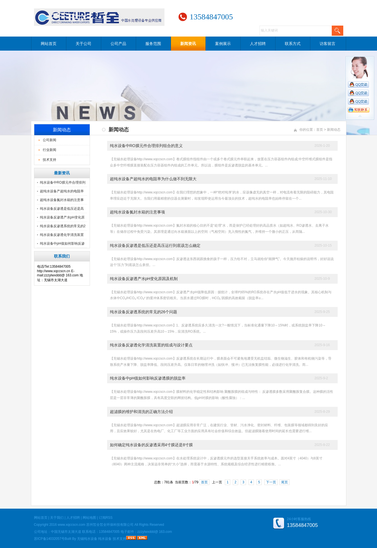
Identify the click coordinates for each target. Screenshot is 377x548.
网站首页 (49, 43)
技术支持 (49, 160)
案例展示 (223, 43)
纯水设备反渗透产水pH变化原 (62, 217)
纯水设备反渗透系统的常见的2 (63, 226)
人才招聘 (258, 43)
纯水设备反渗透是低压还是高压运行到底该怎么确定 (155, 245)
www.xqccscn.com (71, 525)
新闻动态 (333, 130)
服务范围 (153, 43)
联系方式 (293, 43)
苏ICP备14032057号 (49, 539)
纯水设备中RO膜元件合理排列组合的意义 (146, 145)
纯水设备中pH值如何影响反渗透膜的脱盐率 (148, 378)
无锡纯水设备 (87, 539)
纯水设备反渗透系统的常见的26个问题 (143, 312)
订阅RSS (106, 518)
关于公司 (83, 43)
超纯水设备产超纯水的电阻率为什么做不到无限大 (153, 179)
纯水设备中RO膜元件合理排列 (62, 182)
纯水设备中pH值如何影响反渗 (62, 243)
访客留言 (327, 43)
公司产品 (118, 43)
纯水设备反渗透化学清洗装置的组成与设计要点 (151, 345)
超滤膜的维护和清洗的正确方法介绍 (141, 411)
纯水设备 (105, 539)
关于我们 (57, 518)
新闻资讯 (188, 43)
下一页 (271, 482)
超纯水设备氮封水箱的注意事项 (137, 212)
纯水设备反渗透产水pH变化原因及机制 (144, 278)
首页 (319, 130)
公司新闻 (49, 140)
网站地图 (89, 518)
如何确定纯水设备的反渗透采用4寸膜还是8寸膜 (151, 445)
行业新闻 (49, 150)
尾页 (284, 482)
